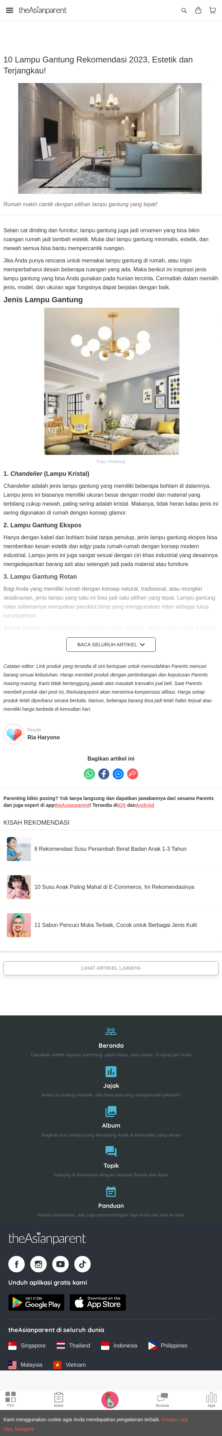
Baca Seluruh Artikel (111, 636)
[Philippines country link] (167, 1337)
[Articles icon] (58, 1401)
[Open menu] (9, 10)
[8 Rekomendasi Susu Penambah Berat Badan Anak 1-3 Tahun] (97, 840)
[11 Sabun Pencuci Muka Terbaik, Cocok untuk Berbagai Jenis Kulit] (102, 917)
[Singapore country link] (27, 1337)
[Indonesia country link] (119, 1337)
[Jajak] (111, 1071)
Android (145, 796)
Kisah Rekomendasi (36, 814)
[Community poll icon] (211, 1401)
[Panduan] (111, 1191)
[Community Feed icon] (162, 1401)
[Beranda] (111, 1031)
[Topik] (111, 1151)
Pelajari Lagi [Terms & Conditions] (175, 1419)
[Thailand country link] (73, 1337)
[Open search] (184, 10)
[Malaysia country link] (25, 1357)
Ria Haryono (43, 729)
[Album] (111, 1111)
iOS (122, 796)
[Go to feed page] (43, 10)
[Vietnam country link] (69, 1357)
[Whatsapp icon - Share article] (89, 765)
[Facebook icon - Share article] (103, 765)
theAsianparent (72, 796)
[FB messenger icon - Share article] (118, 765)
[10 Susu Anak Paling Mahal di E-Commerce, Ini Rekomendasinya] (100, 879)
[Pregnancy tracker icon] (110, 1400)
